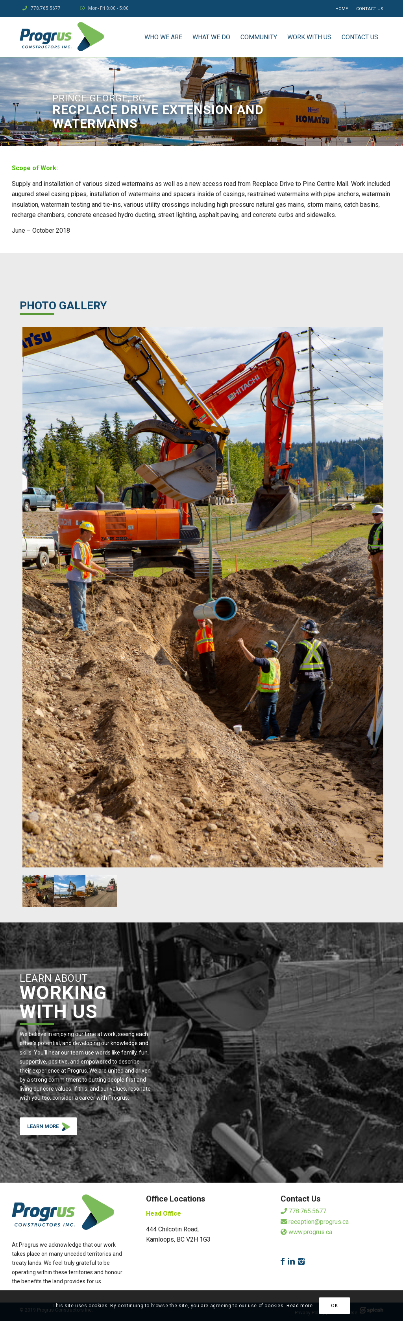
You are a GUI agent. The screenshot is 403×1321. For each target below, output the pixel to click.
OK (334, 1305)
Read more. (300, 1305)
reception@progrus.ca (315, 1221)
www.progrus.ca (306, 1232)
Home (341, 8)
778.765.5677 (46, 8)
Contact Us (369, 8)
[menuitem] (341, 9)
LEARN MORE (52, 1128)
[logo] (62, 37)
